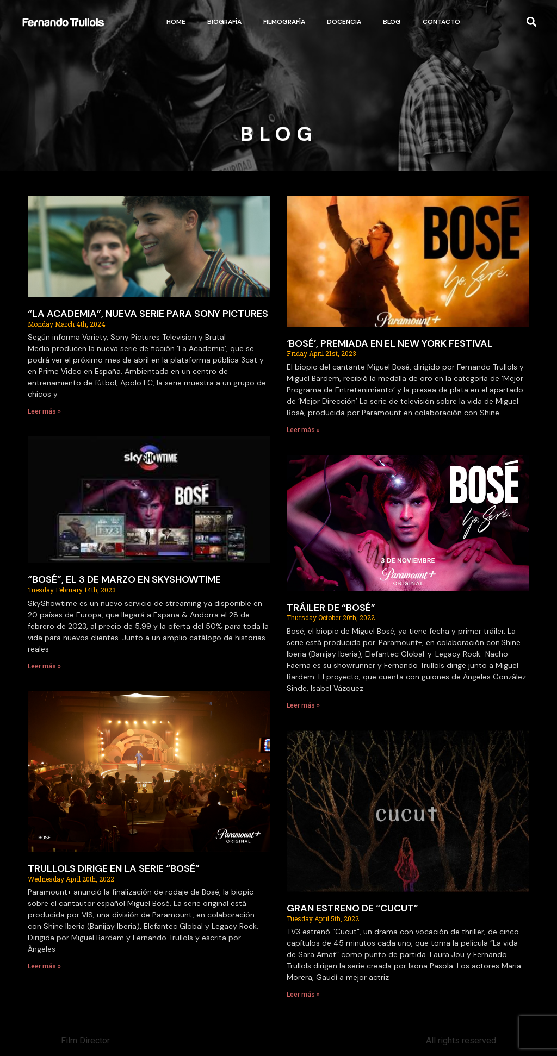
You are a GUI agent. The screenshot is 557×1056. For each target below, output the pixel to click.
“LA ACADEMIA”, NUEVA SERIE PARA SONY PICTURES (148, 313)
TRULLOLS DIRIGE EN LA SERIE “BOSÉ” (114, 868)
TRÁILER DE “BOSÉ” (331, 607)
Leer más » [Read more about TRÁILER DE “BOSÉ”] (303, 705)
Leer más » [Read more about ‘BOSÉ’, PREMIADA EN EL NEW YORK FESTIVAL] (303, 430)
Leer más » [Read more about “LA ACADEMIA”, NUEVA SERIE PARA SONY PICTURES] (44, 411)
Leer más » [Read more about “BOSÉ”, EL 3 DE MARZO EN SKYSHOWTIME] (44, 666)
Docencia (344, 21)
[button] (531, 22)
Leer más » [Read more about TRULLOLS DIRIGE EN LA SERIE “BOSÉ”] (44, 966)
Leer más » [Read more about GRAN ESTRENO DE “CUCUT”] (303, 994)
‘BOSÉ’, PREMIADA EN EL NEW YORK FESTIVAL (390, 343)
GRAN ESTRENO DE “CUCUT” (352, 908)
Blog (392, 21)
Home (175, 21)
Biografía (224, 21)
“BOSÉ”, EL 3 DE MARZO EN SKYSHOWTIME (124, 579)
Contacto (441, 21)
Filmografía (284, 21)
